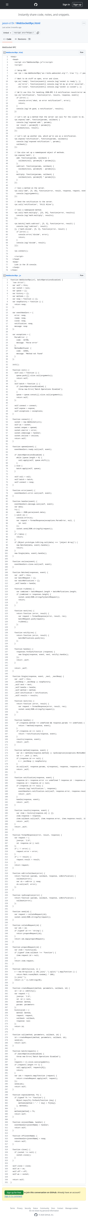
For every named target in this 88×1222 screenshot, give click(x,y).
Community (44, 1208)
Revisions (23, 39)
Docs (53, 1208)
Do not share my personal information (44, 1211)
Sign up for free (14, 1192)
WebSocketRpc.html (28, 23)
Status (35, 1208)
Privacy (19, 1208)
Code (7, 39)
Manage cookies (71, 1208)
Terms (12, 1208)
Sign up (77, 4)
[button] (38, 33)
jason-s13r (8, 23)
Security (28, 1208)
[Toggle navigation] (7, 4)
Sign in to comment (13, 1196)
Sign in (66, 4)
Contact (60, 1208)
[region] (44, 164)
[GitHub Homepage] (36, 1215)
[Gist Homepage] (35, 4)
